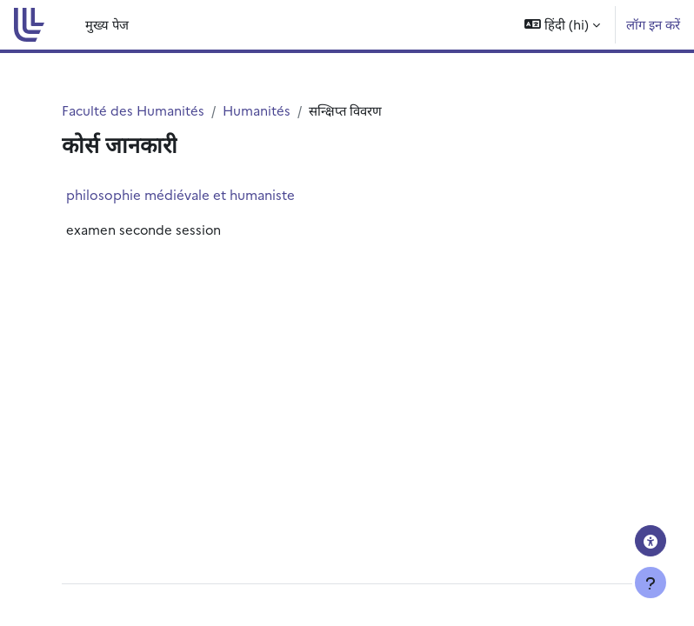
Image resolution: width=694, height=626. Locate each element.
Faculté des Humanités (133, 110)
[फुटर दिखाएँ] (650, 582)
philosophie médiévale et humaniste (180, 194)
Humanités (256, 110)
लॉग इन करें (653, 24)
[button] (562, 25)
